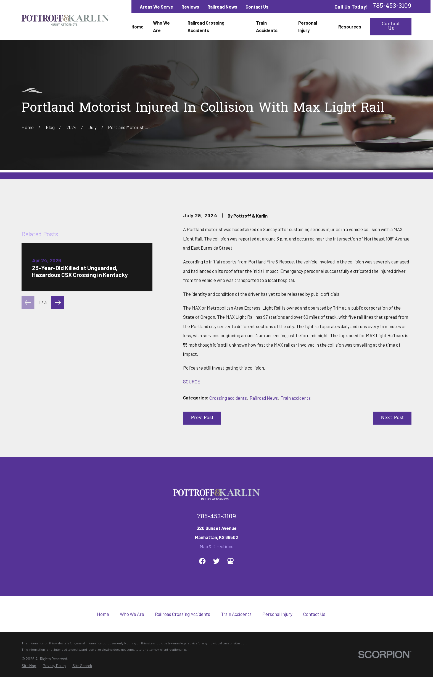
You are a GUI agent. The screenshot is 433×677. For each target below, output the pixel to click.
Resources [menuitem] (349, 26)
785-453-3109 (392, 6)
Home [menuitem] (137, 26)
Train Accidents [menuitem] (267, 26)
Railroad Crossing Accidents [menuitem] (206, 26)
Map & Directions (216, 561)
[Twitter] (216, 576)
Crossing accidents (228, 398)
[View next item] (57, 433)
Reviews (190, 6)
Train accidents (296, 398)
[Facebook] (202, 576)
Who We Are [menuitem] (161, 26)
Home (103, 629)
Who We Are (132, 629)
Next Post (392, 418)
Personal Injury (277, 629)
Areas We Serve (156, 6)
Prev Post (202, 418)
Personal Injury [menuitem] (307, 26)
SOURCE (191, 381)
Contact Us (256, 6)
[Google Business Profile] (230, 576)
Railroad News (222, 6)
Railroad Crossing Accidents (182, 629)
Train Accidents (236, 629)
